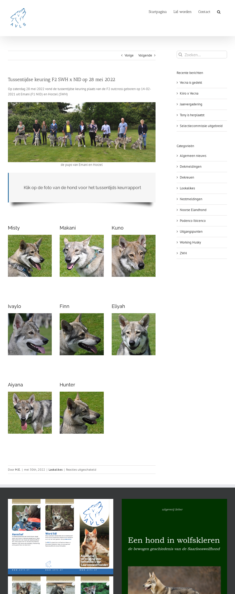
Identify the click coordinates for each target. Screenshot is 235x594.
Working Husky (190, 242)
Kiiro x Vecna (189, 93)
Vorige (129, 55)
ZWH (183, 253)
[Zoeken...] (202, 54)
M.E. (18, 469)
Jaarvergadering (191, 104)
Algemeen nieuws (193, 155)
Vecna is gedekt (191, 82)
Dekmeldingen (190, 166)
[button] (218, 11)
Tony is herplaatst (192, 115)
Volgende (145, 55)
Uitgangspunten (191, 231)
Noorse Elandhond (193, 210)
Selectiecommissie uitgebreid (201, 126)
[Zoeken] (180, 54)
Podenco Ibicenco (193, 220)
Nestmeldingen (191, 199)
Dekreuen (187, 177)
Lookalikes (56, 469)
